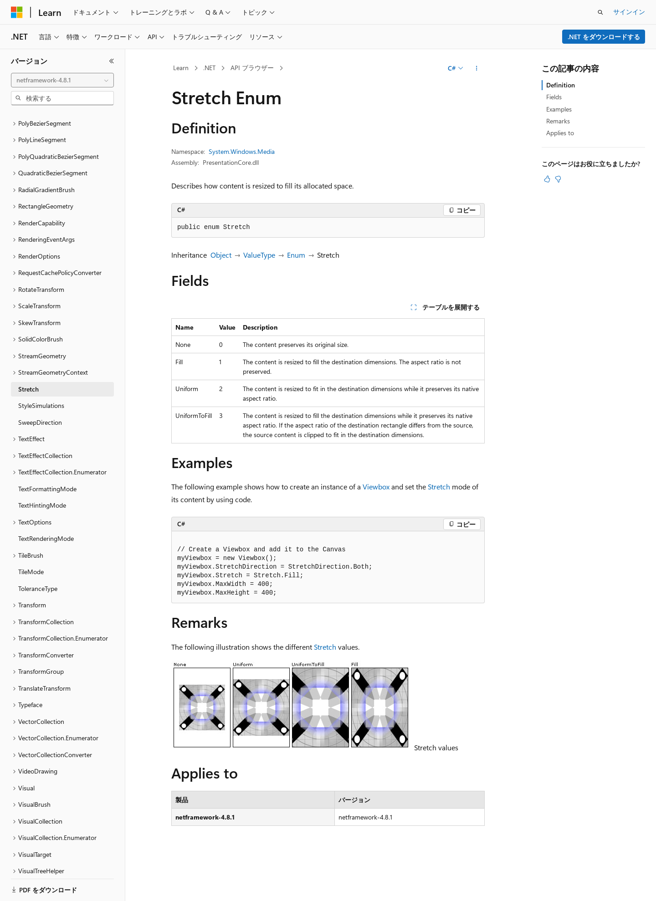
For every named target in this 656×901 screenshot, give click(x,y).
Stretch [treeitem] (28, 357)
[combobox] (62, 80)
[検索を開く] (600, 12)
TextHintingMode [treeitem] (42, 473)
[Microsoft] (17, 12)
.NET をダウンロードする (604, 36)
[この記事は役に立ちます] (547, 178)
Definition (560, 85)
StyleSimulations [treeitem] (41, 374)
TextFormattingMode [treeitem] (47, 457)
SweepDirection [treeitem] (40, 391)
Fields (554, 96)
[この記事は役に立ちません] (558, 178)
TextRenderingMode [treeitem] (46, 507)
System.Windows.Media (242, 151)
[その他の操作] (477, 68)
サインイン (629, 11)
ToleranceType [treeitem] (37, 557)
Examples (559, 109)
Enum (296, 255)
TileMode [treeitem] (31, 540)
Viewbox (376, 486)
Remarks (558, 121)
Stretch (439, 486)
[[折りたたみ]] (111, 61)
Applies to (560, 132)
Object (220, 255)
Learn (181, 67)
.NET (209, 67)
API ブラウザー (252, 67)
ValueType (259, 255)
